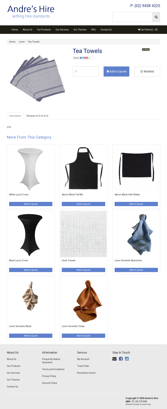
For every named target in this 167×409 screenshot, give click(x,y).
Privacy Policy (49, 376)
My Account (83, 359)
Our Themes (80, 29)
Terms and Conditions (53, 369)
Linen (22, 41)
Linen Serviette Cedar (73, 326)
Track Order (83, 366)
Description (15, 116)
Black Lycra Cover (18, 260)
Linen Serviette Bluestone (128, 260)
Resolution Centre (86, 373)
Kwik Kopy (146, 404)
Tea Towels (33, 41)
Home (15, 29)
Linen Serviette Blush (20, 326)
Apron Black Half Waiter (127, 194)
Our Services (62, 29)
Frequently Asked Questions (51, 361)
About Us (27, 29)
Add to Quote (116, 71)
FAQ (93, 29)
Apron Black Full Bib (72, 194)
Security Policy (49, 383)
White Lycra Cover (19, 194)
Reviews (37, 116)
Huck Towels (69, 260)
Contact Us (106, 29)
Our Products (44, 29)
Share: (82, 58)
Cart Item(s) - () (148, 29)
